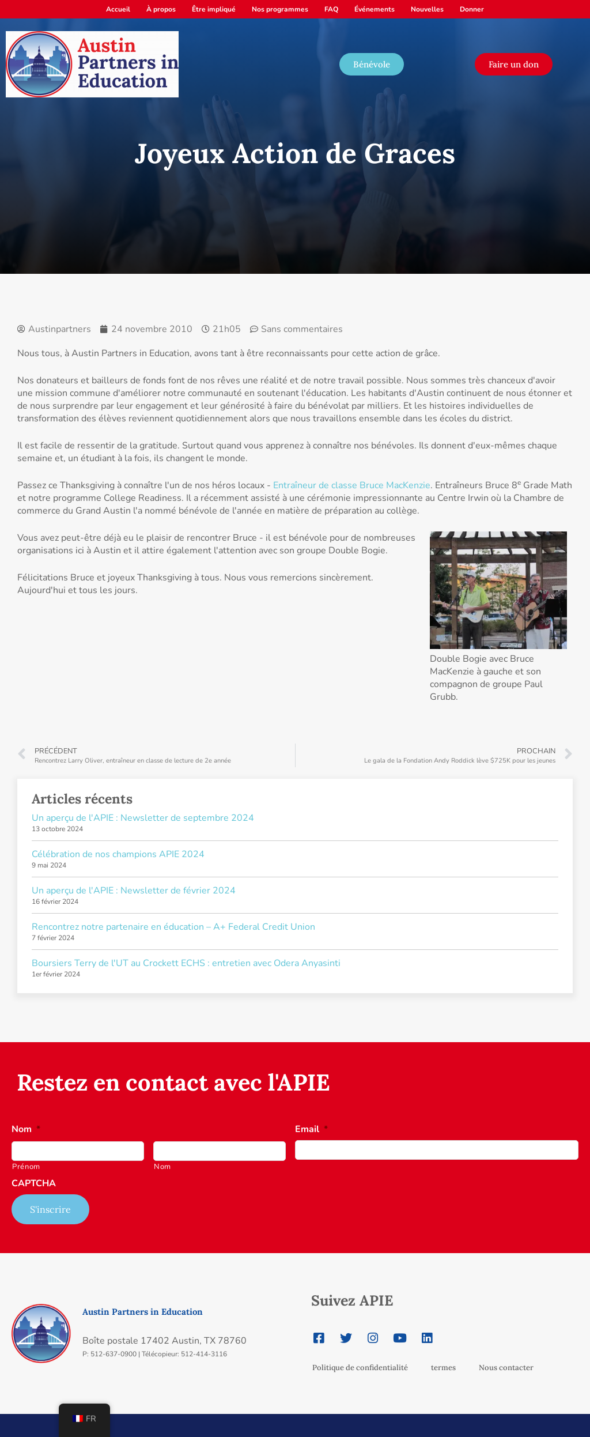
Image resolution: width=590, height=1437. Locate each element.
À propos (161, 9)
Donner (472, 9)
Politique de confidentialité (360, 1367)
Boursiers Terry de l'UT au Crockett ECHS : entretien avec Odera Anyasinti (186, 963)
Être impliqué (214, 9)
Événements (374, 9)
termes (443, 1367)
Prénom (26, 1166)
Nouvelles (427, 9)
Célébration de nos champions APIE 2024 (118, 854)
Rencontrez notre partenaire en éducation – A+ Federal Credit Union (173, 927)
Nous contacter (506, 1367)
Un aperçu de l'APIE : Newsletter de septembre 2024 (143, 818)
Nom (26, 1129)
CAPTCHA (34, 1184)
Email (311, 1129)
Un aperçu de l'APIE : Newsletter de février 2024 (134, 890)
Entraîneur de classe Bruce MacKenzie (351, 485)
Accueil (118, 9)
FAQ (331, 9)
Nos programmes (280, 9)
